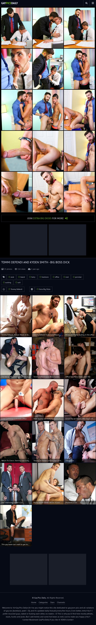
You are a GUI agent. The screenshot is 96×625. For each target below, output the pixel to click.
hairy (33, 277)
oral (67, 277)
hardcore (45, 277)
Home (33, 602)
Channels (61, 602)
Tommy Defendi (16, 289)
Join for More (45, 218)
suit (19, 282)
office (57, 277)
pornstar (78, 277)
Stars (52, 602)
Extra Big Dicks (44, 289)
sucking (8, 282)
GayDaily (9, 3)
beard (22, 277)
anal (12, 277)
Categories (43, 602)
